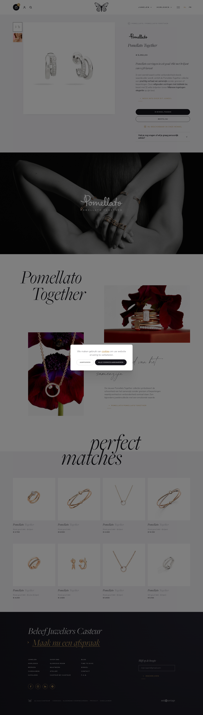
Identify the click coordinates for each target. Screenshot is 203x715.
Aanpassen (85, 362)
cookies (105, 351)
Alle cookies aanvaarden (110, 362)
